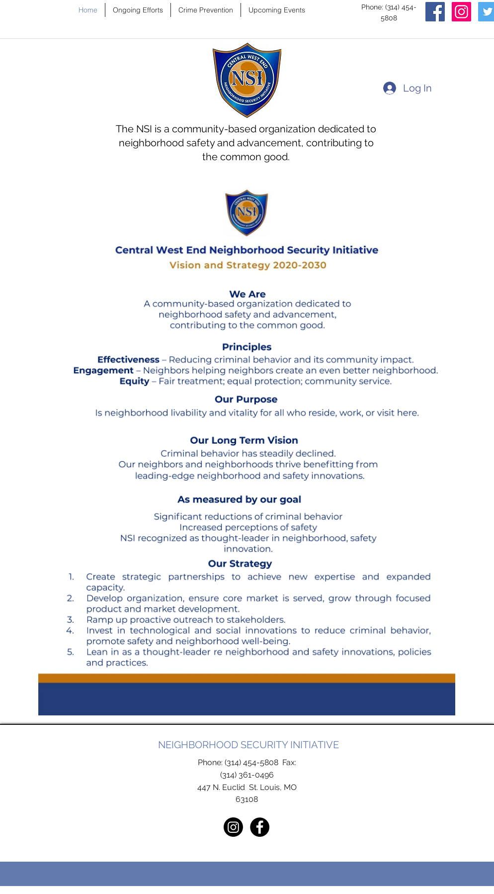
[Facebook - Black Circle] (259, 827)
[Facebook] (435, 11)
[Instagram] (461, 11)
